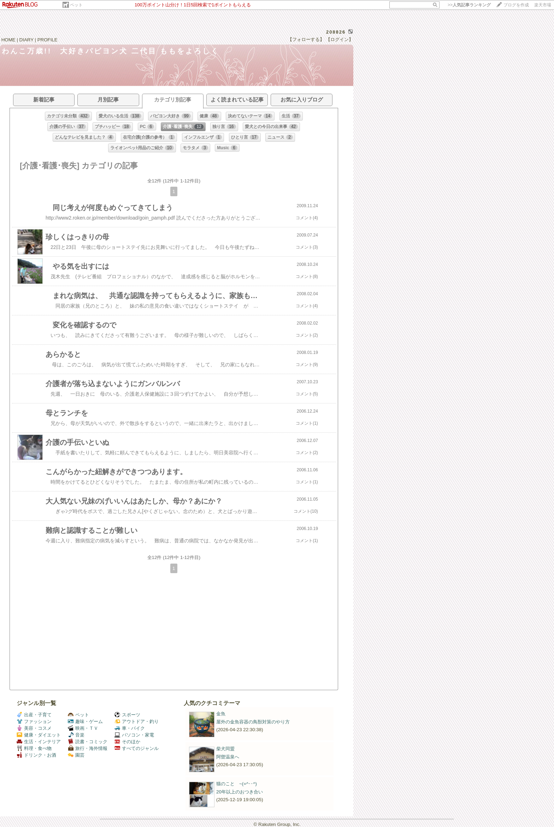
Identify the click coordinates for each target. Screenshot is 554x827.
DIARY (26, 39)
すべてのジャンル (136, 748)
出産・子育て (34, 714)
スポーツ (127, 714)
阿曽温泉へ (227, 756)
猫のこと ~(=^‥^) (236, 783)
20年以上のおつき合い (239, 791)
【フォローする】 (306, 39)
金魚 (220, 713)
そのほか (127, 741)
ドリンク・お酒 (36, 755)
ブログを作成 (516, 4)
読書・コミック (87, 741)
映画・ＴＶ (83, 728)
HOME (8, 39)
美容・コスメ (34, 728)
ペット (76, 4)
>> (469, 4)
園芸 (76, 755)
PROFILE (47, 39)
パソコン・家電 (134, 735)
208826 (336, 32)
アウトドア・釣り (136, 721)
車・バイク (129, 728)
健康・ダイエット (39, 735)
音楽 (76, 735)
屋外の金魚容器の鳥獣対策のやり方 (253, 721)
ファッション (34, 721)
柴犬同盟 (225, 748)
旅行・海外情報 (87, 748)
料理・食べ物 (34, 748)
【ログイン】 (339, 39)
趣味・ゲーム (85, 721)
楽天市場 (542, 4)
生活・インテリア (39, 741)
